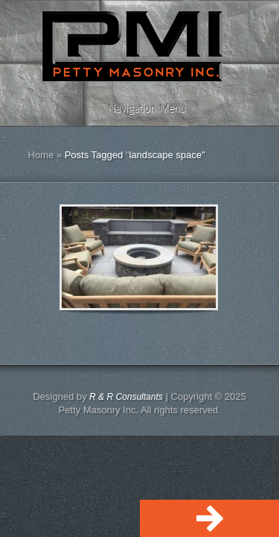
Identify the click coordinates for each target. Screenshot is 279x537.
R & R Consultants (126, 397)
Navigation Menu (137, 108)
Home (41, 154)
